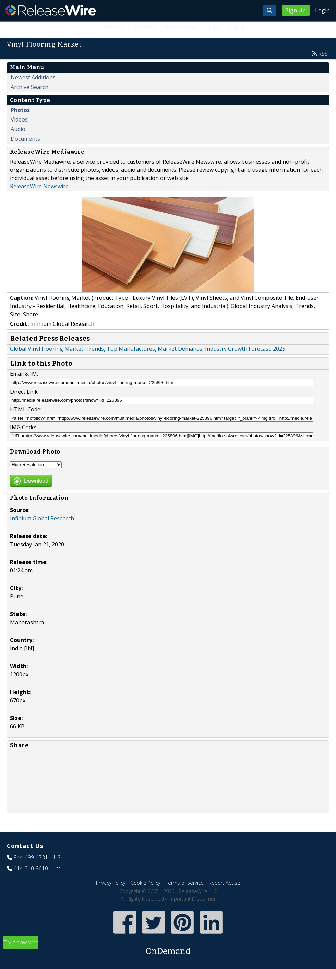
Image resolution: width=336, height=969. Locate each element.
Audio (18, 129)
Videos (19, 119)
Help (211, 27)
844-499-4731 (31, 857)
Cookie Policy (145, 883)
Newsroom (180, 27)
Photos (20, 110)
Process (144, 27)
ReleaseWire (50, 10)
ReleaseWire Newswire (39, 186)
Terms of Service (185, 883)
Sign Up (296, 10)
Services (113, 27)
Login (322, 10)
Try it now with (168, 948)
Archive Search (29, 87)
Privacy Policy (110, 883)
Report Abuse (224, 883)
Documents (25, 138)
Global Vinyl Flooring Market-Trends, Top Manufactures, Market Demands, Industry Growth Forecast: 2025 (147, 349)
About (236, 27)
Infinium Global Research (42, 518)
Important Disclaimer (192, 898)
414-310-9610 (31, 868)
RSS (323, 54)
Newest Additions (33, 77)
